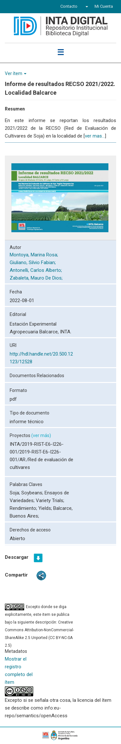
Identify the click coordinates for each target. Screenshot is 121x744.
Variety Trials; (50, 500)
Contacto (68, 6)
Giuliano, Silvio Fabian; (33, 262)
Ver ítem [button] (15, 73)
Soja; (15, 493)
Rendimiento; (24, 508)
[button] (86, 6)
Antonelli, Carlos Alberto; (36, 270)
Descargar (16, 557)
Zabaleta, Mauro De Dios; (37, 278)
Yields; (45, 508)
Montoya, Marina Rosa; (34, 255)
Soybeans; (33, 493)
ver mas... (95, 136)
